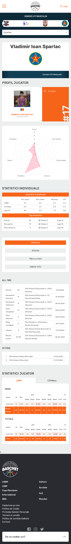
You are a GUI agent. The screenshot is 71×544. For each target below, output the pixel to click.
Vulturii (43, 482)
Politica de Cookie (10, 508)
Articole (35, 250)
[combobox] (35, 32)
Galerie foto (35, 266)
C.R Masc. (52, 380)
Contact (6, 522)
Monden (43, 499)
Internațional (9, 494)
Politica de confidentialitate (15, 518)
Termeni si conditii (11, 515)
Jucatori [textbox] (7, 32)
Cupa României (9, 490)
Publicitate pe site (11, 505)
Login (64, 6)
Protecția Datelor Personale (15, 512)
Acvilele (43, 487)
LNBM (19, 380)
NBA (4, 499)
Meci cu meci (35, 258)
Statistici (35, 242)
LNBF (5, 486)
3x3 (41, 493)
